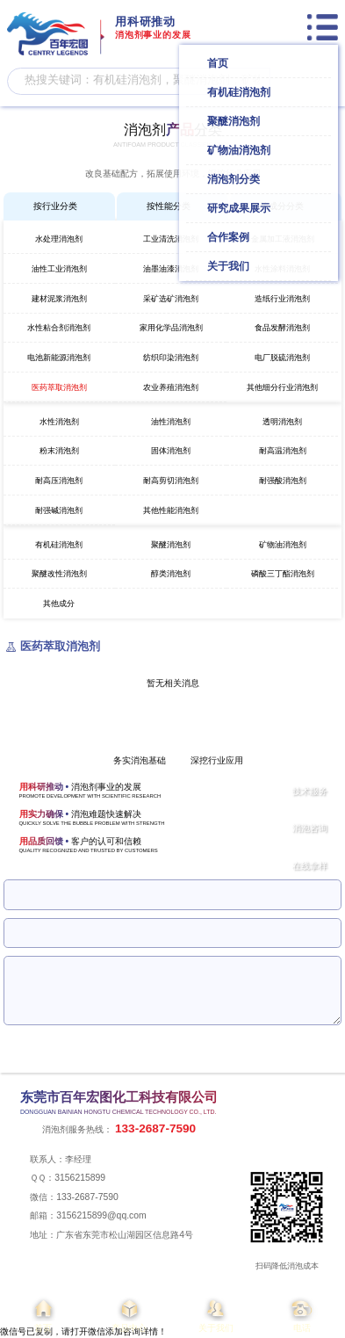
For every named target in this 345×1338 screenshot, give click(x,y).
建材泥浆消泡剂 (59, 298)
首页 (43, 1314)
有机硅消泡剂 (59, 544)
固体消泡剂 (170, 450)
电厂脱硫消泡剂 (282, 357)
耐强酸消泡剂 (282, 480)
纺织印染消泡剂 (170, 357)
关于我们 (216, 1314)
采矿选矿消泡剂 (170, 298)
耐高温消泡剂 (282, 450)
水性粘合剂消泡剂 (58, 327)
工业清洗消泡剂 (170, 239)
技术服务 (309, 791)
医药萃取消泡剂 (59, 387)
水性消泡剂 (59, 421)
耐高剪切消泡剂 (170, 480)
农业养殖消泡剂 (170, 387)
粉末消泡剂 (59, 450)
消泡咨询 (309, 828)
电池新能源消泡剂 (58, 357)
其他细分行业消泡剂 (282, 387)
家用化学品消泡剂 (171, 327)
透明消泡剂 (282, 421)
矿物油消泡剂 (282, 544)
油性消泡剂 (170, 421)
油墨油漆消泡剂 (170, 268)
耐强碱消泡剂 (59, 510)
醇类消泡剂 (170, 573)
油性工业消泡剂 (59, 268)
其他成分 (59, 603)
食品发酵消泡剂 (282, 327)
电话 (302, 1314)
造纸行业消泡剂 (282, 298)
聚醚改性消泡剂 (59, 573)
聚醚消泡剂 (170, 544)
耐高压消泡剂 (59, 480)
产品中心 (129, 1314)
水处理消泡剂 (59, 239)
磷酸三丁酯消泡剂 (282, 573)
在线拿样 (309, 866)
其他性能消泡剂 (170, 510)
